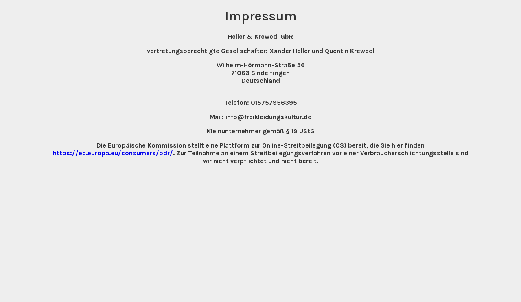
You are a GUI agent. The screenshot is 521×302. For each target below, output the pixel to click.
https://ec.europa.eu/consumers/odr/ (113, 153)
